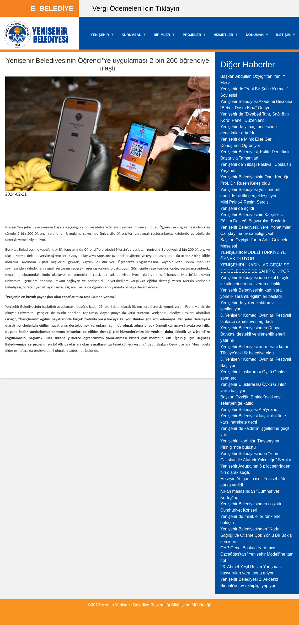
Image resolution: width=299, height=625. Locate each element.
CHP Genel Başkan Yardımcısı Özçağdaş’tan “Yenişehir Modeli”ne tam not (256, 554)
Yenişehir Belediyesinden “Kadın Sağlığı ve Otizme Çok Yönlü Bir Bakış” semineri (256, 535)
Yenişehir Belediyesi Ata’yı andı (249, 409)
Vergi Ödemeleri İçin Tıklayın (135, 8)
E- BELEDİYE (52, 8)
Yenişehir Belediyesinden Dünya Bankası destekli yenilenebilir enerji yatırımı (253, 334)
